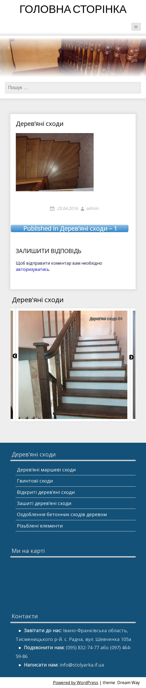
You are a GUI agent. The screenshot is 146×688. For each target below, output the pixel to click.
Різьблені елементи (40, 526)
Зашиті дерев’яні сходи (44, 503)
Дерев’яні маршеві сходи (46, 470)
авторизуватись (32, 269)
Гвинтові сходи (35, 481)
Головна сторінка (73, 10)
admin (92, 208)
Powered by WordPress (75, 682)
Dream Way (128, 682)
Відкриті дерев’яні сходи (46, 492)
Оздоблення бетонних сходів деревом (62, 514)
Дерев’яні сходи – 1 (70, 228)
